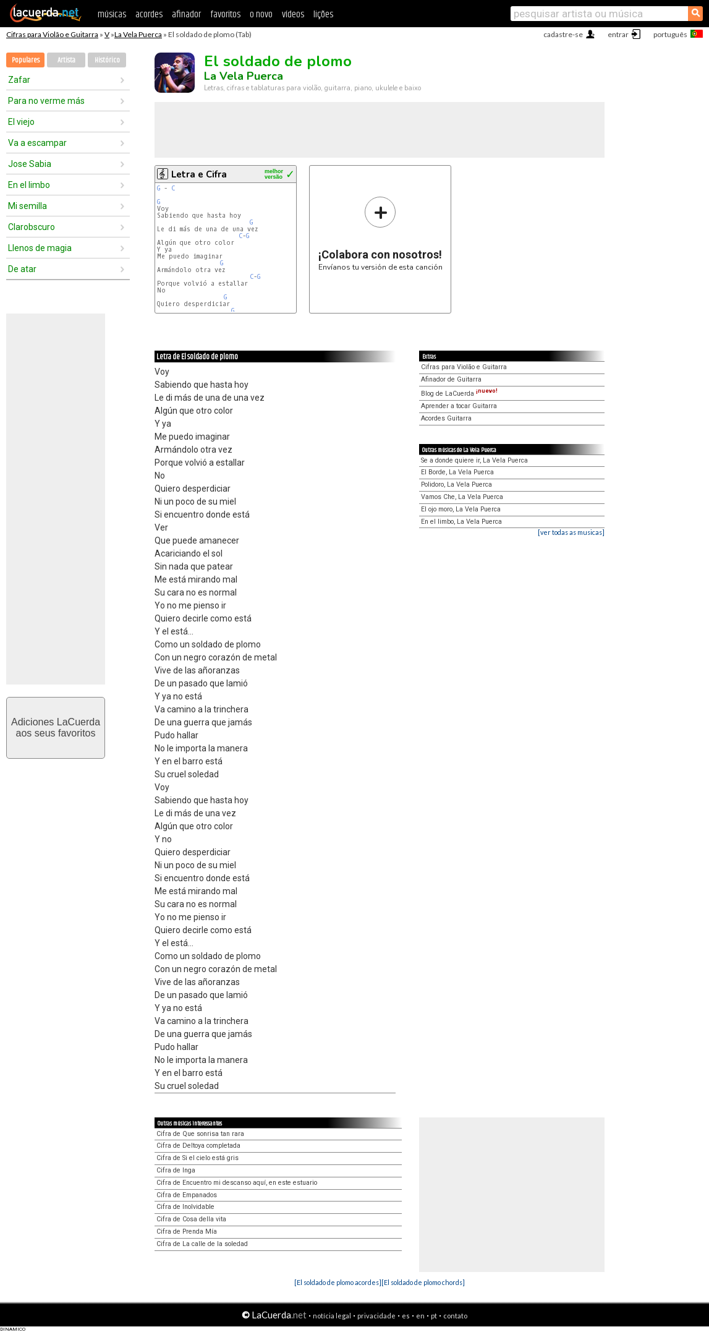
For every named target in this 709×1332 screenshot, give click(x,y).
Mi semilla (27, 206)
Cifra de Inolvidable (185, 1207)
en (420, 1316)
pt (434, 1316)
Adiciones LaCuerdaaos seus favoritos (55, 727)
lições (323, 14)
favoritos (225, 14)
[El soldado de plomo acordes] (337, 1282)
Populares (26, 60)
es (406, 1316)
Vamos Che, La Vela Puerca (462, 497)
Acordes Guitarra (446, 418)
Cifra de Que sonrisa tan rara (200, 1134)
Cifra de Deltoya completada (198, 1146)
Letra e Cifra (199, 174)
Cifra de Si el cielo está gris (197, 1158)
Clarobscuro (31, 227)
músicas (112, 14)
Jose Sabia (29, 164)
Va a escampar (37, 143)
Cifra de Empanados (186, 1195)
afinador (186, 14)
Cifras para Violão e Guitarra (52, 34)
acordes (149, 14)
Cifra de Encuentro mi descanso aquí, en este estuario (236, 1183)
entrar (618, 34)
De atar (22, 269)
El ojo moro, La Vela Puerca (461, 509)
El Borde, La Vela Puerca (457, 472)
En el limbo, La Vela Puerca (461, 522)
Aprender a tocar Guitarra (459, 406)
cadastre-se (563, 34)
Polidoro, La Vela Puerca (456, 484)
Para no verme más (46, 101)
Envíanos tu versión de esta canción (380, 233)
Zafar (19, 80)
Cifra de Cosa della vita (191, 1219)
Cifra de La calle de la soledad (202, 1244)
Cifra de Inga (175, 1170)
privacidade (376, 1316)
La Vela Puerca (138, 34)
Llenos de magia (40, 248)
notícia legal (332, 1316)
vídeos (293, 14)
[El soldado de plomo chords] (423, 1282)
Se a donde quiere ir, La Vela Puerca (474, 460)
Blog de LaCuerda (459, 394)
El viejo (21, 122)
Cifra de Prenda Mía (186, 1231)
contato (455, 1316)
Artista (66, 60)
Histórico (107, 60)
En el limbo (29, 185)
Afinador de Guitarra (451, 379)
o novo (261, 14)
